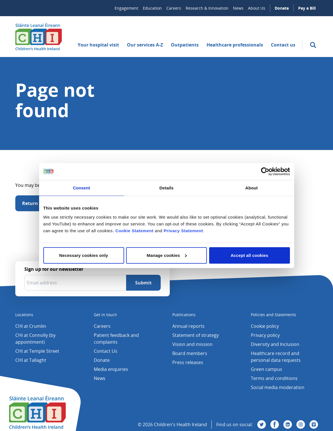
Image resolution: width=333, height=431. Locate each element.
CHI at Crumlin (30, 326)
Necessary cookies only (83, 255)
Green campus (266, 369)
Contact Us (105, 351)
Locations (24, 314)
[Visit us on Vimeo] (313, 424)
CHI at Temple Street (37, 351)
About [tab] (251, 187)
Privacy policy (265, 335)
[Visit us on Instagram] (300, 424)
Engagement (126, 8)
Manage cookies (167, 255)
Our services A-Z (145, 45)
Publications (184, 314)
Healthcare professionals (235, 45)
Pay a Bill (307, 8)
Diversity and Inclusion (275, 344)
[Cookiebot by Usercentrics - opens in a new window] (265, 171)
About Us (256, 8)
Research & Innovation (207, 8)
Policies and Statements (273, 314)
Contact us (283, 45)
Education (152, 8)
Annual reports (188, 326)
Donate (282, 8)
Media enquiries (111, 369)
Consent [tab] (81, 187)
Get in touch (105, 314)
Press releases (187, 362)
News (238, 8)
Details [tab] (167, 187)
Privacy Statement (183, 230)
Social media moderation (277, 387)
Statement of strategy (195, 335)
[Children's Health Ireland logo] (38, 36)
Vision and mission (192, 344)
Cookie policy (265, 326)
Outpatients (185, 45)
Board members (189, 353)
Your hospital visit (98, 45)
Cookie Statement (134, 230)
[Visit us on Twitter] (261, 424)
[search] (313, 45)
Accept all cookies (249, 255)
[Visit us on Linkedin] (287, 424)
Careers (173, 8)
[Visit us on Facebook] (274, 424)
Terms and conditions (274, 378)
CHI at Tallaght (30, 360)
